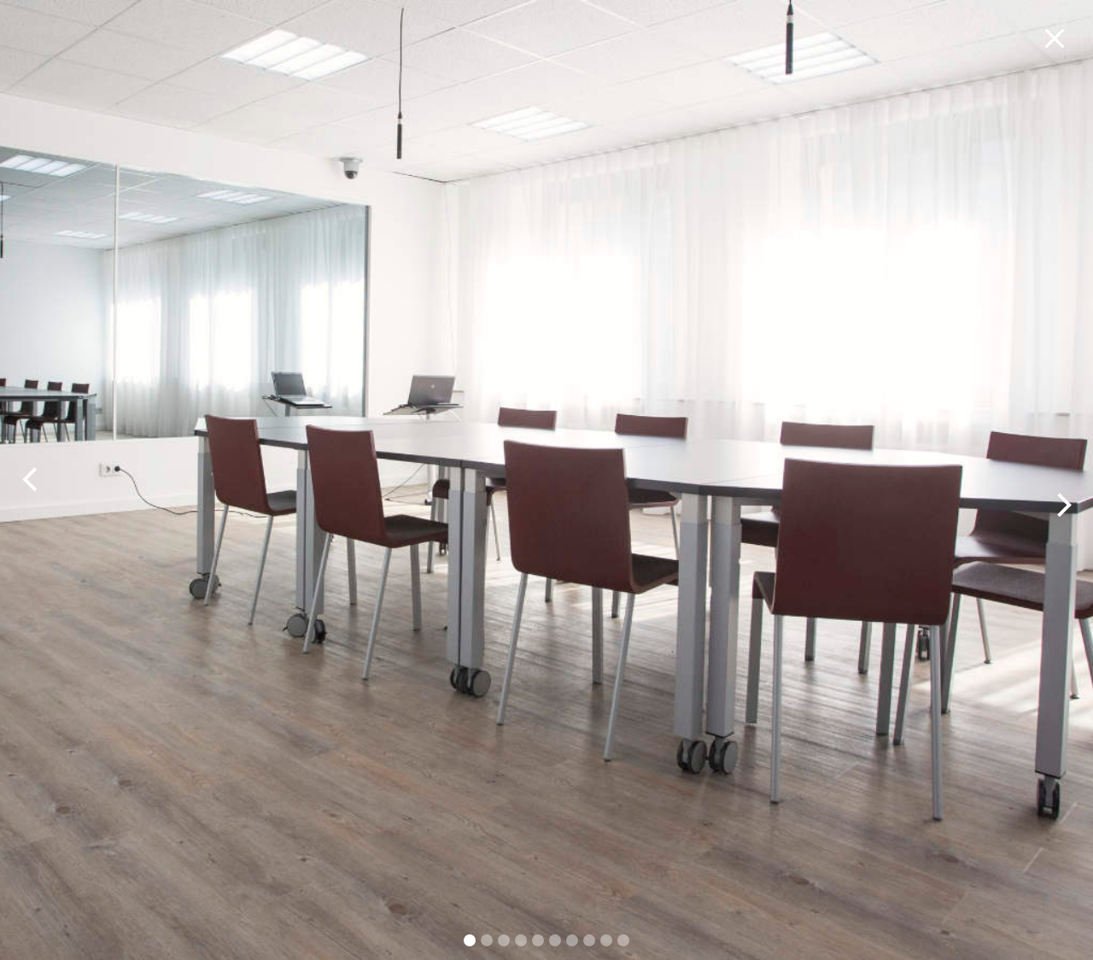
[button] (34, 480)
